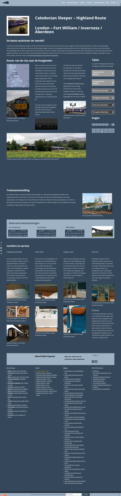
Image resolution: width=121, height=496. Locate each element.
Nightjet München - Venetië (43, 383)
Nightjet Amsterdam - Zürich (43, 387)
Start (63, 2)
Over (107, 2)
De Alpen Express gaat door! (72, 447)
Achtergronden (99, 2)
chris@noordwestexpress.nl (104, 385)
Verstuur (86, 494)
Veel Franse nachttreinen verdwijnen (74, 483)
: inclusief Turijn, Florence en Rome (18, 377)
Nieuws (89, 2)
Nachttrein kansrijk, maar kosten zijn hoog (75, 401)
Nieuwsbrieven (96, 379)
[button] (60, 494)
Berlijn (113, 2)
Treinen (82, 2)
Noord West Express (45, 356)
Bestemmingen (72, 2)
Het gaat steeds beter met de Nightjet (74, 445)
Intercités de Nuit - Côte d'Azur (43, 373)
